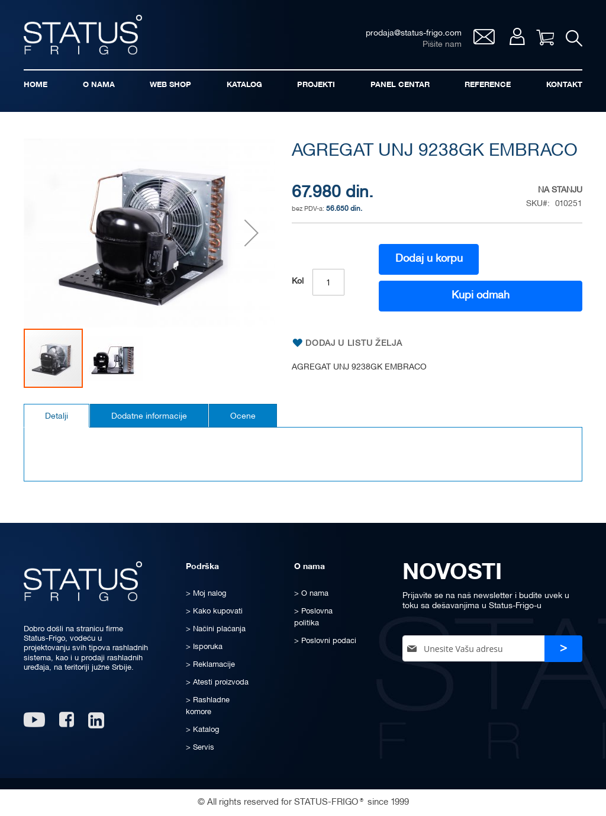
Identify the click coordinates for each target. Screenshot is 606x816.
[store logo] (83, 34)
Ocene (243, 416)
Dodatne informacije (149, 416)
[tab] (56, 416)
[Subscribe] (563, 648)
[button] (251, 233)
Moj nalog (517, 36)
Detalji (56, 416)
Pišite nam (442, 45)
